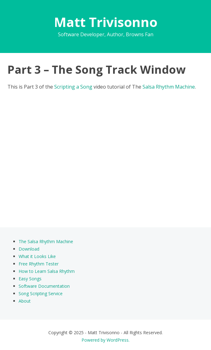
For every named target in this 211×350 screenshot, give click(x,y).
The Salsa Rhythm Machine (46, 241)
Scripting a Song (73, 86)
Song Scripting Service (41, 293)
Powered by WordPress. (105, 340)
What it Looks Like (37, 256)
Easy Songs (30, 279)
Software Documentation (44, 286)
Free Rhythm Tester (39, 264)
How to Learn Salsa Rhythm (47, 271)
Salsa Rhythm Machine (169, 86)
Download (29, 249)
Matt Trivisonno (105, 22)
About (25, 301)
